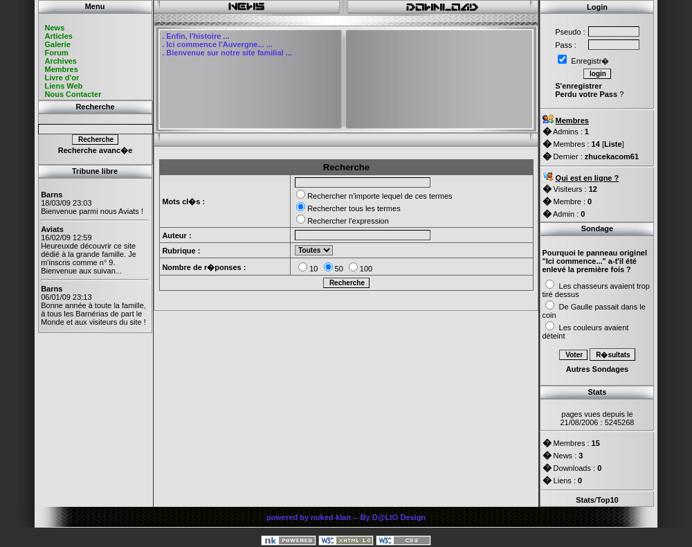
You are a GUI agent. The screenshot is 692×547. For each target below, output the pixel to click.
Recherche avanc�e (95, 150)
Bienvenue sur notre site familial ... (229, 52)
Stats (585, 500)
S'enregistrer (578, 86)
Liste (613, 144)
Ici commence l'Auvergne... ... (219, 44)
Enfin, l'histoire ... (197, 36)
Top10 (608, 500)
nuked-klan (331, 517)
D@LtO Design (399, 517)
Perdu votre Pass (586, 94)
